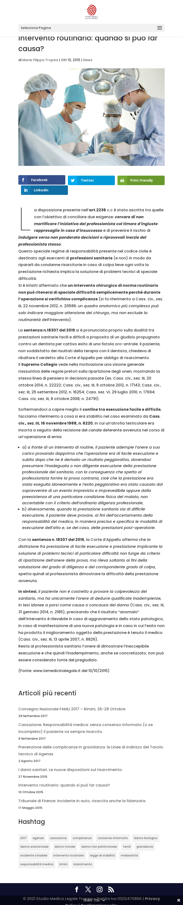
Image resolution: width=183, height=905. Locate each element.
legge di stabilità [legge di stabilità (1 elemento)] (102, 848)
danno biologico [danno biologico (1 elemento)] (146, 830)
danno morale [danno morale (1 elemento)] (65, 839)
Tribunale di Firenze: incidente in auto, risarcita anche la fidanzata (81, 793)
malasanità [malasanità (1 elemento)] (129, 848)
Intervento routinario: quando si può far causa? (64, 778)
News (87, 60)
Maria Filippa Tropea (40, 60)
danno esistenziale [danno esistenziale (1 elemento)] (34, 839)
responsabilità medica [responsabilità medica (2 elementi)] (36, 857)
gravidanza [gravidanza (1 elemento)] (145, 839)
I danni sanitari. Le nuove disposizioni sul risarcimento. (70, 762)
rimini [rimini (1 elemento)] (63, 857)
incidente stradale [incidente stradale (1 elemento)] (33, 848)
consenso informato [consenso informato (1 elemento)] (113, 830)
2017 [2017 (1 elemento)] (23, 830)
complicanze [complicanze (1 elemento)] (82, 830)
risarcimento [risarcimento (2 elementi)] (82, 857)
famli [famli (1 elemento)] (127, 839)
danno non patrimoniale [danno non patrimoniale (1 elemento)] (99, 839)
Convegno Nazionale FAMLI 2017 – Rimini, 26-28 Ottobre (71, 701)
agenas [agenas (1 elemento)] (38, 830)
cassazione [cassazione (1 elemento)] (58, 830)
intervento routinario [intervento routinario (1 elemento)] (68, 848)
